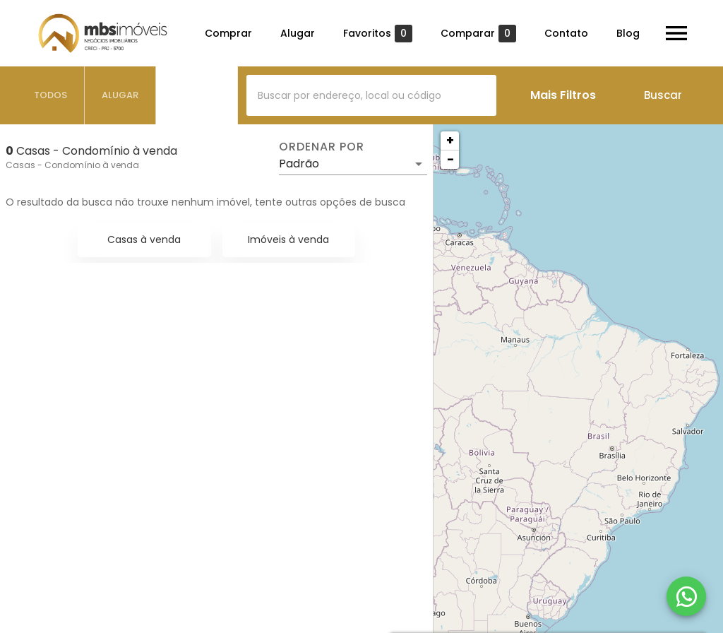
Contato (566, 33)
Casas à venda (144, 239)
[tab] (51, 95)
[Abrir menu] (676, 33)
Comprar (228, 33)
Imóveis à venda (288, 239)
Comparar (478, 33)
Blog (628, 33)
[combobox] (371, 95)
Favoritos (377, 33)
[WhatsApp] (686, 596)
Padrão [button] (299, 163)
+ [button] (450, 140)
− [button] (450, 159)
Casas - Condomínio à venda (72, 165)
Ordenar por (321, 147)
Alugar (297, 33)
